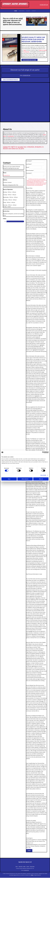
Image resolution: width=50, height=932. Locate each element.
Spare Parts (21, 10)
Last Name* (29, 164)
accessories (26, 51)
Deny (9, 478)
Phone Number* (30, 170)
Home (15, 10)
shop (24, 50)
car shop (20, 147)
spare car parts (43, 50)
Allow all (41, 478)
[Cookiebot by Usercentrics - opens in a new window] (43, 452)
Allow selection (25, 478)
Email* (27, 167)
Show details (43, 475)
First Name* (29, 161)
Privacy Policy (32, 866)
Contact (34, 10)
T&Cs (32, 875)
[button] (29, 60)
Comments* (29, 173)
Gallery (28, 10)
